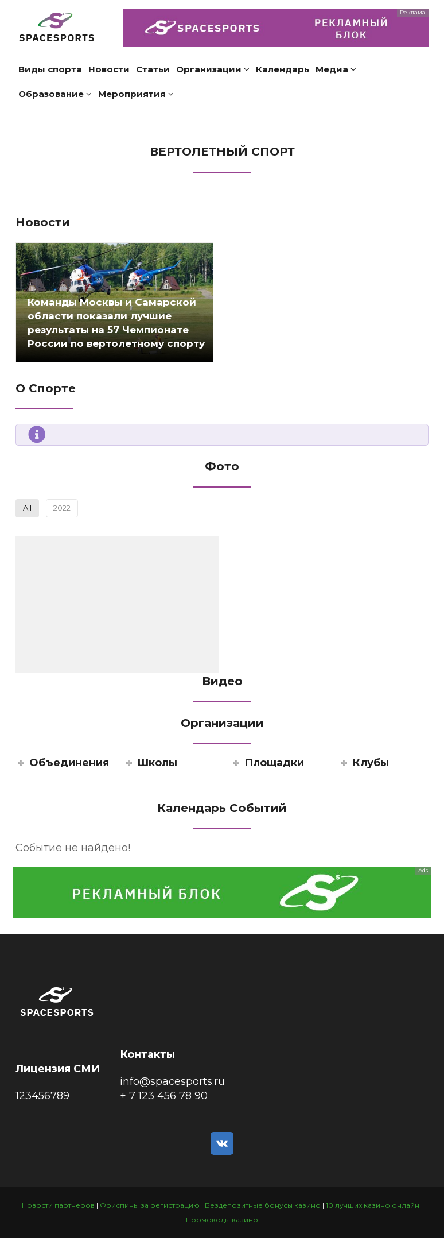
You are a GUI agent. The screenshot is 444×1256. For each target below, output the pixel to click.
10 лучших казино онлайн (372, 1205)
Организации (213, 69)
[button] (117, 604)
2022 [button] (62, 507)
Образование (55, 93)
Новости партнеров (58, 1205)
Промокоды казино (222, 1219)
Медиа (336, 69)
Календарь (282, 69)
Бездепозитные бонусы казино (263, 1205)
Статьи (153, 69)
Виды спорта (50, 69)
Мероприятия (136, 93)
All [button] (27, 507)
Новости (109, 69)
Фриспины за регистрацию (150, 1205)
